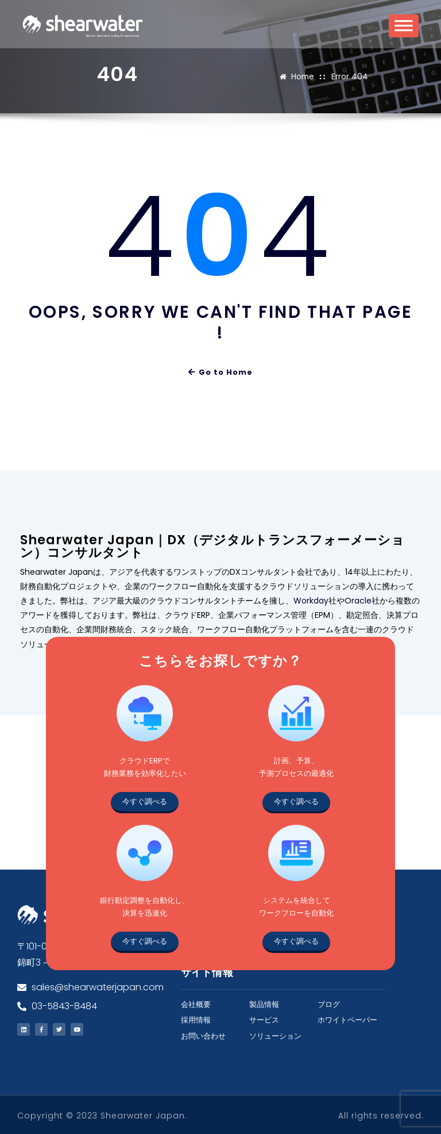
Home (303, 76)
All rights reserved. (381, 1114)
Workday (310, 599)
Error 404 (349, 76)
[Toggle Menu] (403, 29)
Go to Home (221, 371)
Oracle (358, 599)
